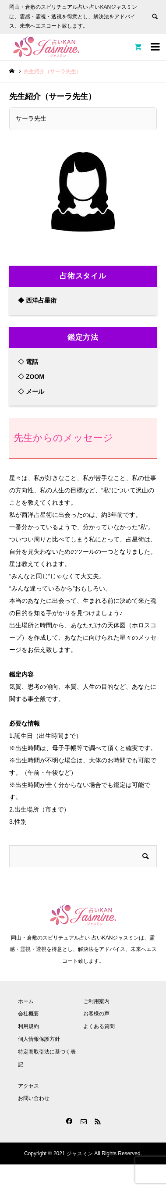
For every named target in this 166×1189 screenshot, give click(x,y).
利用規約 (28, 1026)
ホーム (26, 1001)
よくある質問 (99, 1026)
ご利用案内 (96, 1001)
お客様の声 (96, 1014)
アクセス (28, 1086)
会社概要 (28, 1014)
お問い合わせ (33, 1098)
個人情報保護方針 (39, 1039)
